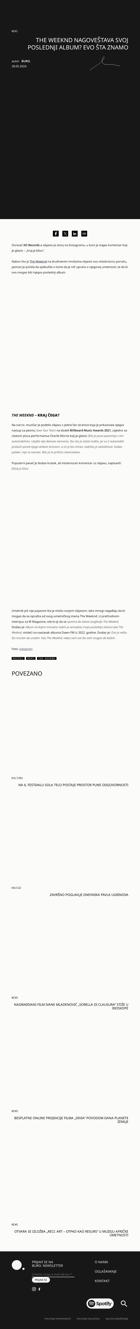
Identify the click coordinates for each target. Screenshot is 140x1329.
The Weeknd (38, 261)
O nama (101, 1262)
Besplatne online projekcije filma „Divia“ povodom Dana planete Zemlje (71, 1120)
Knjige (16, 887)
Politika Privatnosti (57, 1318)
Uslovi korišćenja (117, 1318)
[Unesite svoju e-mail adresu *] (53, 1274)
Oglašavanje (106, 1271)
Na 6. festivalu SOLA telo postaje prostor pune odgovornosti (73, 785)
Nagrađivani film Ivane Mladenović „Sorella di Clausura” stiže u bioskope (71, 1006)
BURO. (26, 61)
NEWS (15, 31)
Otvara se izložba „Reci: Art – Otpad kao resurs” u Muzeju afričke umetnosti (71, 1233)
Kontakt (102, 1281)
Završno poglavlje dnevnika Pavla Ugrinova (89, 894)
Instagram (26, 649)
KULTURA (17, 778)
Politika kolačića (88, 1318)
